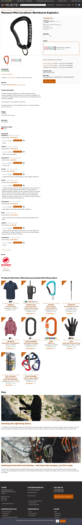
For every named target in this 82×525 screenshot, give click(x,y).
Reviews (6, 1)
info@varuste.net (32, 492)
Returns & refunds (6, 511)
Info (69, 5)
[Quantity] (46, 36)
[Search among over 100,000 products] (33, 5)
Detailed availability (6, 74)
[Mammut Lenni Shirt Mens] (10, 298)
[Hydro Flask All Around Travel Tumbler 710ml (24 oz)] (30, 298)
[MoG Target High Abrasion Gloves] (71, 334)
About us (57, 517)
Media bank (58, 515)
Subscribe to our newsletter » (63, 496)
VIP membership (33, 513)
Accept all (62, 521)
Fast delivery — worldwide (24, 1)
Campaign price (48, 18)
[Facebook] (55, 490)
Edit (57, 521)
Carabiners (17, 10)
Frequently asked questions (35, 501)
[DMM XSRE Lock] (51, 334)
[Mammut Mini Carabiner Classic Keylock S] (51, 298)
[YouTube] (62, 490)
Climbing (10, 10)
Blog (56, 511)
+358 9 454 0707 (35, 490)
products (60, 5)
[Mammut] (6, 265)
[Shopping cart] (76, 5)
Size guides (57, 513)
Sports (50, 5)
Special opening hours (7, 503)
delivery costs (57, 21)
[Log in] (73, 5)
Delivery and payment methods (10, 517)
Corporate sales (32, 502)
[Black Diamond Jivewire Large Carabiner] (30, 370)
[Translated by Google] (7, 140)
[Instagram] (58, 490)
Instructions (5, 515)
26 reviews (21, 85)
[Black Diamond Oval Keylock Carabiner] (30, 334)
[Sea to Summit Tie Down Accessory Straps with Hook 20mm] (10, 370)
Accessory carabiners (28, 10)
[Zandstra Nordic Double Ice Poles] (71, 298)
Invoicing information (34, 504)
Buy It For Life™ (76, 1)
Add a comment (6, 250)
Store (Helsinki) (47, 63)
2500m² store (63, 1)
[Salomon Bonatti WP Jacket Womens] (10, 334)
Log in (30, 511)
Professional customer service (45, 1)
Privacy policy (32, 515)
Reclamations (5, 513)
